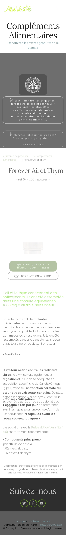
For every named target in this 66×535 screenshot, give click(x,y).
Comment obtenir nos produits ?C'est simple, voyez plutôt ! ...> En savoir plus (33, 142)
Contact (46, 521)
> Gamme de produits (15, 157)
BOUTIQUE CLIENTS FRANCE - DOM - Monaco (33, 268)
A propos (21, 521)
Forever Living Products (50, 525)
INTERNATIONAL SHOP (33, 277)
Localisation (34, 521)
